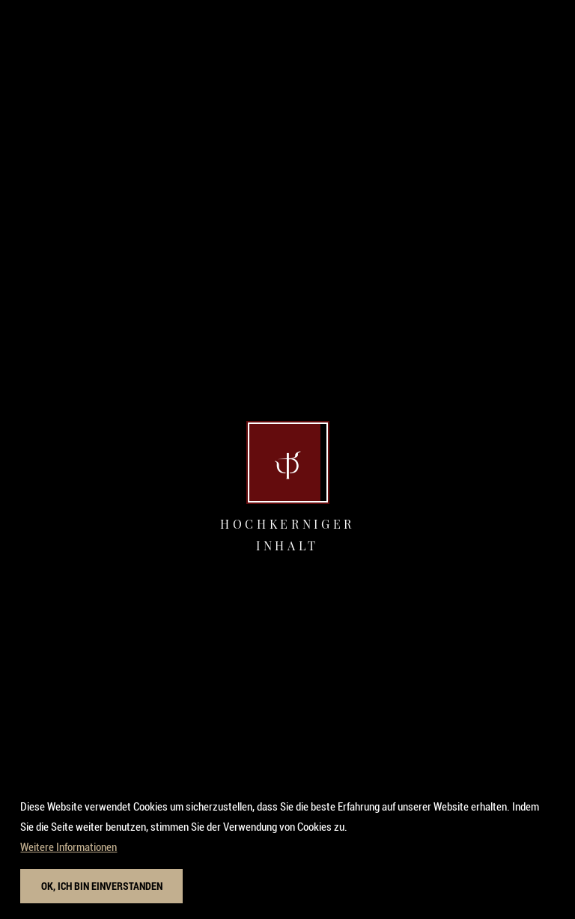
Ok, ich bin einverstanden (101, 892)
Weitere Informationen (68, 854)
